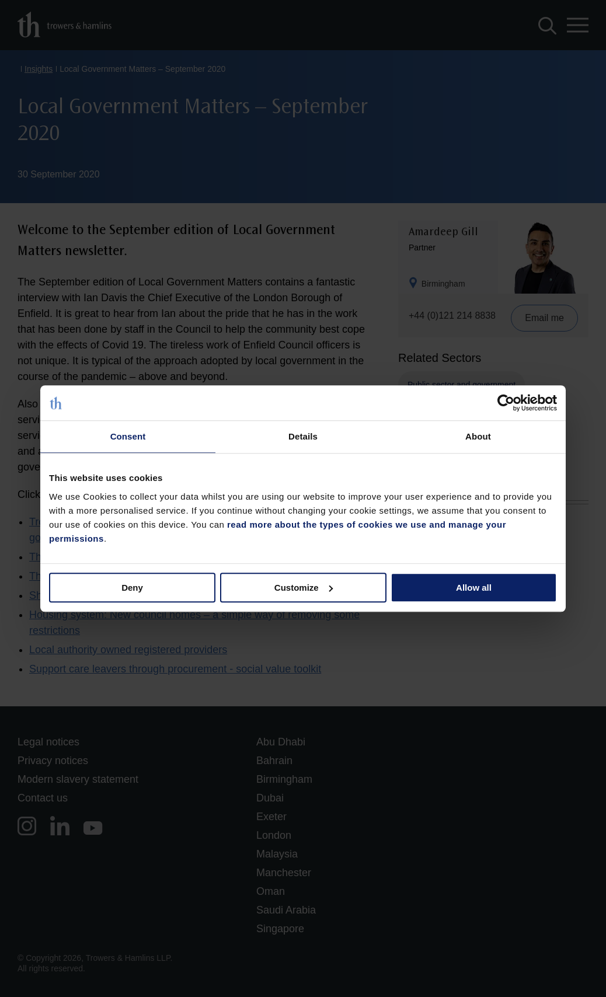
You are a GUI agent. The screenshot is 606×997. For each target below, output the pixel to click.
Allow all (474, 587)
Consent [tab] (128, 436)
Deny (132, 587)
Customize (303, 587)
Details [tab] (303, 436)
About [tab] (478, 436)
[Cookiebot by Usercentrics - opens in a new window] (506, 403)
